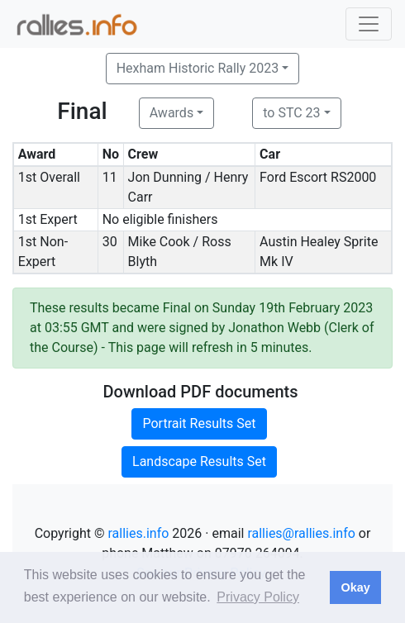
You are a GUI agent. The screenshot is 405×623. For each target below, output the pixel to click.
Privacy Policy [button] (258, 597)
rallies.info (138, 533)
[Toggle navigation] (368, 23)
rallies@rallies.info (301, 533)
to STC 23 (291, 113)
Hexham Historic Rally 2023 (198, 68)
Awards (171, 113)
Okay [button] (355, 587)
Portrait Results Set (198, 423)
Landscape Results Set (199, 461)
